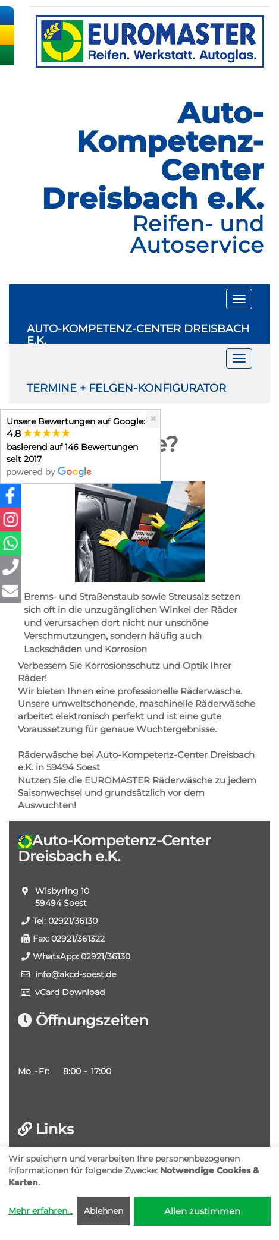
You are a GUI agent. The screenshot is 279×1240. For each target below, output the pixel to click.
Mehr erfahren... (40, 1211)
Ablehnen (103, 1211)
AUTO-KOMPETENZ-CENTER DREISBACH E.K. (138, 333)
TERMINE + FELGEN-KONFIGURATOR (126, 388)
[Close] (153, 419)
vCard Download (70, 992)
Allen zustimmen (202, 1211)
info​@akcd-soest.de (75, 974)
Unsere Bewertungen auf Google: (76, 446)
